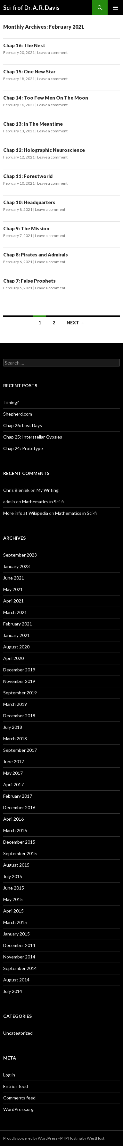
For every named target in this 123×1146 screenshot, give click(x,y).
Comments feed (19, 1097)
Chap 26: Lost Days (22, 425)
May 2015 (13, 899)
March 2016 (15, 830)
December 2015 (19, 842)
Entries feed (15, 1086)
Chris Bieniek (16, 490)
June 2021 (13, 577)
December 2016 (19, 807)
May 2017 (13, 773)
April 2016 (13, 819)
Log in (9, 1074)
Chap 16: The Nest (24, 45)
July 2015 (12, 876)
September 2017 (20, 750)
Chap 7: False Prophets (29, 281)
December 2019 (19, 669)
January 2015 (16, 933)
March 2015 (15, 922)
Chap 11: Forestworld (28, 176)
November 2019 (19, 681)
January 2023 (16, 566)
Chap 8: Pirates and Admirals (35, 254)
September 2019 (20, 692)
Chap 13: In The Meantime (33, 124)
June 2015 (13, 888)
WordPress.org (18, 1109)
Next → (76, 322)
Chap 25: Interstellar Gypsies (32, 437)
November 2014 (19, 956)
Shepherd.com (17, 414)
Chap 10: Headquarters (29, 202)
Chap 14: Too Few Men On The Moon (45, 97)
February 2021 (17, 623)
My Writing (48, 490)
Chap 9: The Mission (26, 228)
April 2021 (13, 600)
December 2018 (19, 715)
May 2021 (13, 589)
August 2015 (16, 865)
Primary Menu (115, 7)
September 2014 (20, 968)
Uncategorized (18, 1033)
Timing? (11, 402)
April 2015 (13, 910)
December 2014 (19, 945)
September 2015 (20, 853)
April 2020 (13, 658)
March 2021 (15, 612)
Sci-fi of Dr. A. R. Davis (31, 7)
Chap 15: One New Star (29, 71)
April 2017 (13, 784)
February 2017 (17, 796)
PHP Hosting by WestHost (82, 1138)
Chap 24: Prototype (23, 448)
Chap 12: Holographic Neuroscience (44, 150)
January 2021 (16, 635)
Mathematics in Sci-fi (43, 501)
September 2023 (20, 555)
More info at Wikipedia (25, 513)
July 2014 (12, 991)
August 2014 (16, 979)
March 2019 (15, 704)
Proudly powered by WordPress (30, 1138)
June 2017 (13, 761)
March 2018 (15, 738)
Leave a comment (52, 52)
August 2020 (16, 646)
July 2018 (12, 727)
